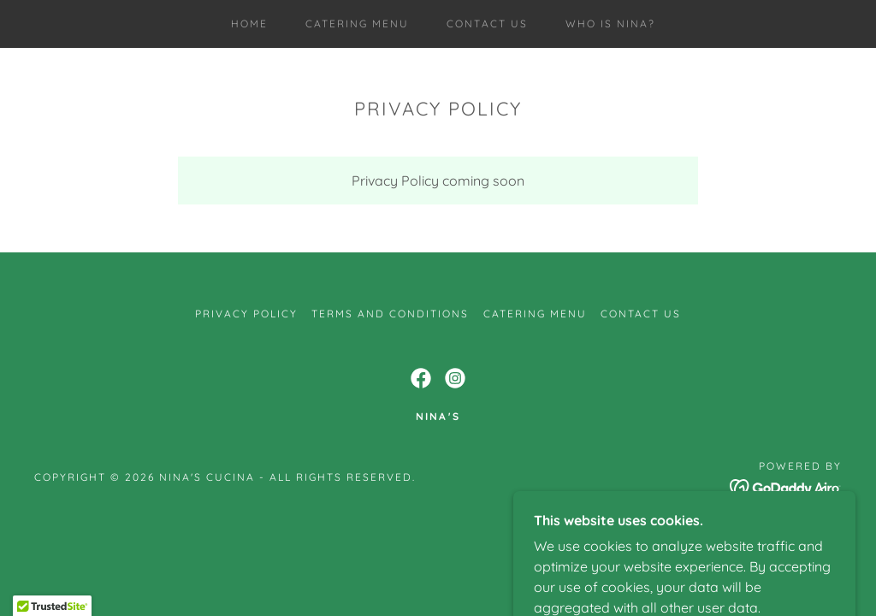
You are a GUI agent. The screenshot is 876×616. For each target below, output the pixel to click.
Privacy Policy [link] (246, 313)
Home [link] (249, 23)
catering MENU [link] (357, 23)
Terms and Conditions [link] (390, 313)
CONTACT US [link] (487, 23)
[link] (421, 378)
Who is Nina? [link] (610, 23)
